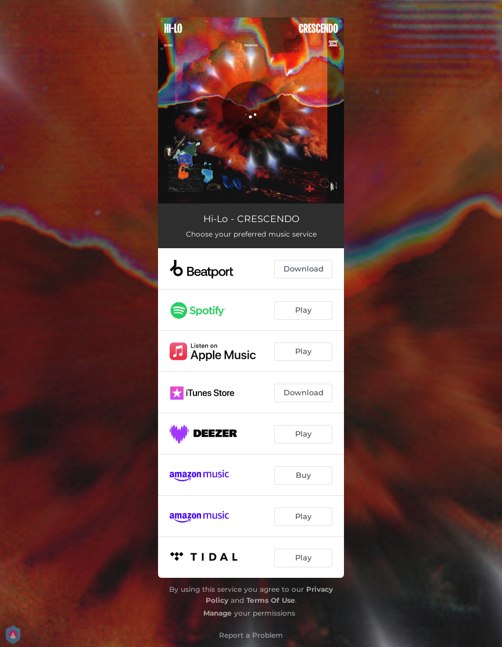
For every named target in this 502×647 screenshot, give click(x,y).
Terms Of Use (270, 600)
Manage (217, 613)
